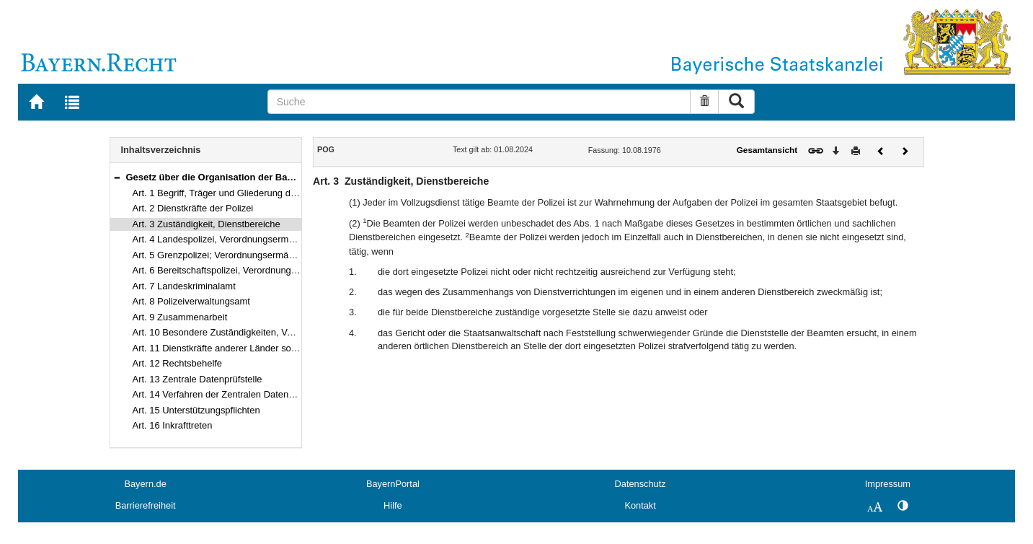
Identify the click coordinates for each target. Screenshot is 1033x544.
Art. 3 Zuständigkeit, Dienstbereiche (206, 224)
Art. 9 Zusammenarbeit (180, 317)
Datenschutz (640, 483)
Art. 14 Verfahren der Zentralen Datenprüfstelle (230, 394)
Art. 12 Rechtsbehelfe (178, 363)
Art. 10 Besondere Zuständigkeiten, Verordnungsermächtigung (262, 332)
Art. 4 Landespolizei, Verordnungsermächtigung (231, 239)
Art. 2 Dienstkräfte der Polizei (193, 208)
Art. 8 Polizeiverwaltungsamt (191, 301)
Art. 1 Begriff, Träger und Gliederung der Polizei (231, 193)
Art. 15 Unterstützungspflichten (196, 410)
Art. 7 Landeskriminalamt (184, 286)
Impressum (887, 483)
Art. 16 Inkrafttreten (173, 425)
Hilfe (393, 505)
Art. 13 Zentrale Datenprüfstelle (197, 379)
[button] (116, 177)
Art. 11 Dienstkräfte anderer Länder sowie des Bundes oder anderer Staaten (290, 348)
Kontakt (639, 505)
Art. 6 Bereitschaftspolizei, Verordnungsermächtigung (243, 270)
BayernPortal (393, 483)
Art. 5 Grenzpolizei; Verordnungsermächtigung (228, 255)
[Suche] (479, 101)
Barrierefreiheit (145, 505)
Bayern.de (145, 483)
